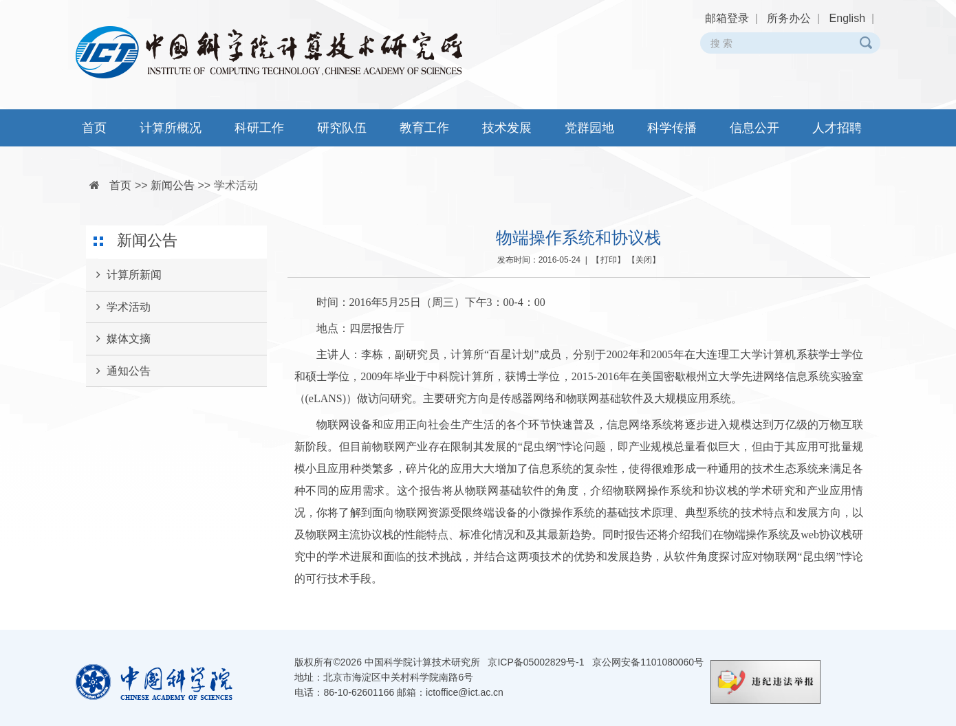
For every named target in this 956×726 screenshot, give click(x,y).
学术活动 (236, 185)
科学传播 (672, 128)
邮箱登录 (727, 18)
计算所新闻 (124, 275)
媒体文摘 (118, 339)
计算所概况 (171, 128)
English (847, 18)
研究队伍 (342, 128)
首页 (94, 128)
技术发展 (507, 128)
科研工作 (259, 128)
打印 (608, 260)
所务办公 (789, 18)
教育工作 (424, 128)
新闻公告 (173, 185)
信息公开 (754, 128)
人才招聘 (837, 128)
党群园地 (589, 128)
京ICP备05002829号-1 (536, 662)
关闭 (643, 260)
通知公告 (118, 371)
